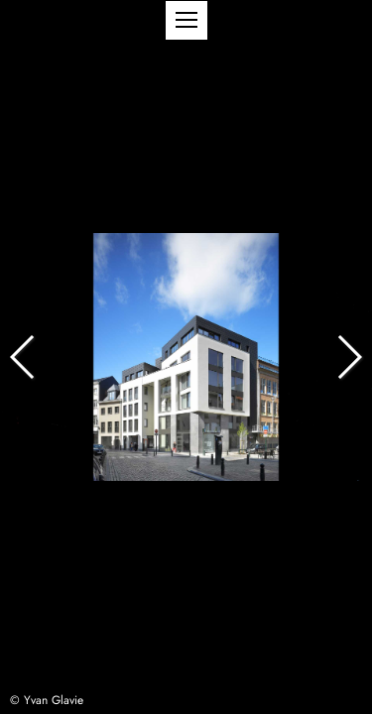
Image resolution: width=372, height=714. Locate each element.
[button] (186, 20)
